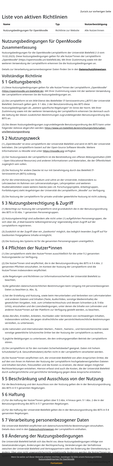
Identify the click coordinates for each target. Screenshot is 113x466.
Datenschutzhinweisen (92, 69)
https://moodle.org (53, 150)
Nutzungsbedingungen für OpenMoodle (56, 459)
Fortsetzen (56, 463)
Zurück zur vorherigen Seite (95, 11)
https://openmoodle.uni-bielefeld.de (23, 91)
